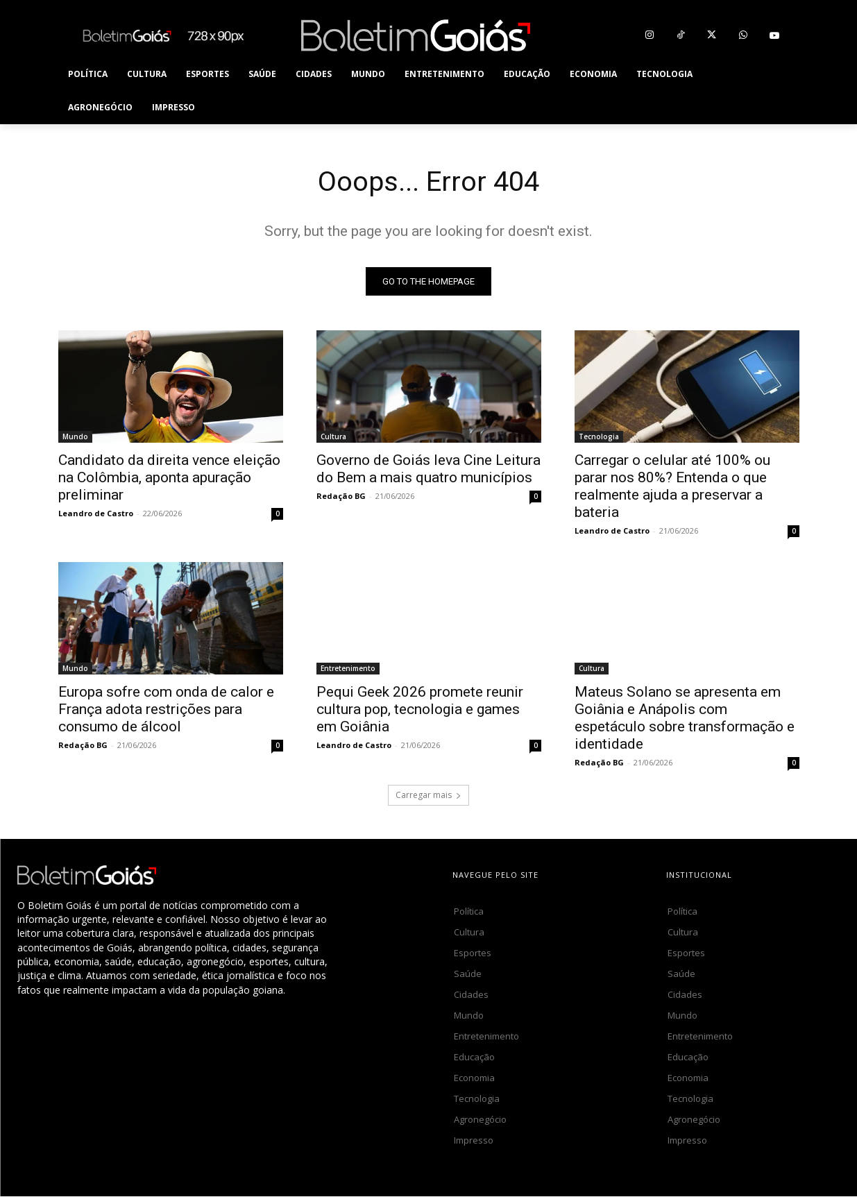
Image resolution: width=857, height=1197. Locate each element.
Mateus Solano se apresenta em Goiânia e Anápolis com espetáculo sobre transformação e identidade (685, 718)
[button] (782, 91)
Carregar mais (428, 795)
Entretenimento (348, 669)
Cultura (333, 437)
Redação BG (341, 496)
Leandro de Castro (95, 514)
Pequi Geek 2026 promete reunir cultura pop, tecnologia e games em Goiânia (419, 710)
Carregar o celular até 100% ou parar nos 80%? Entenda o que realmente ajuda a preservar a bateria (672, 486)
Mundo (75, 437)
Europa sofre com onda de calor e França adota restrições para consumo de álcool (166, 710)
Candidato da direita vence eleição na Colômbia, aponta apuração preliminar (169, 478)
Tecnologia (599, 437)
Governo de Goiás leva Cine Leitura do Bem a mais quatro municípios (428, 469)
